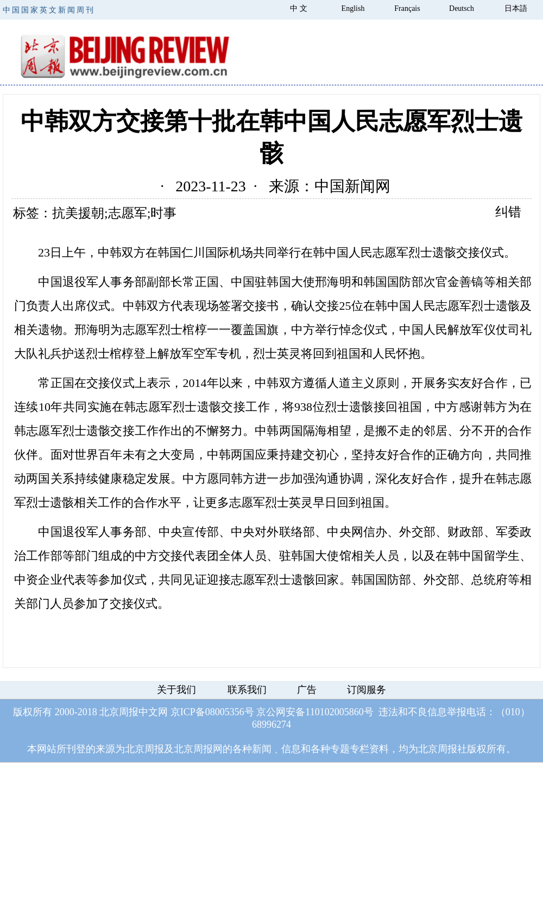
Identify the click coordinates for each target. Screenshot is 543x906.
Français (407, 8)
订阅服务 (366, 689)
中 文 (298, 8)
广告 (307, 689)
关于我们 (176, 689)
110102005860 (334, 712)
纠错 (508, 212)
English (353, 8)
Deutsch (461, 8)
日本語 (515, 8)
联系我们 (247, 689)
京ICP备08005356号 (212, 712)
